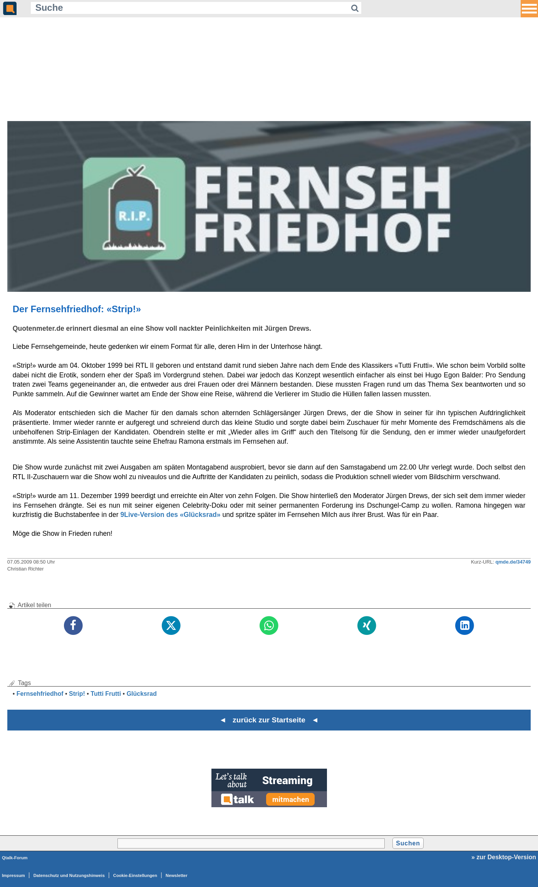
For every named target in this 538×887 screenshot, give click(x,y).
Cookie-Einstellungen (135, 875)
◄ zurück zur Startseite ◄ (269, 720)
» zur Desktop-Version (503, 857)
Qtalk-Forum (15, 857)
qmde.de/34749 (513, 562)
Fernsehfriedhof (40, 693)
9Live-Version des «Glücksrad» (170, 514)
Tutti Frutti (106, 693)
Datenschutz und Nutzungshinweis (69, 875)
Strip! (77, 693)
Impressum (13, 875)
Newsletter (177, 875)
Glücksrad (142, 693)
